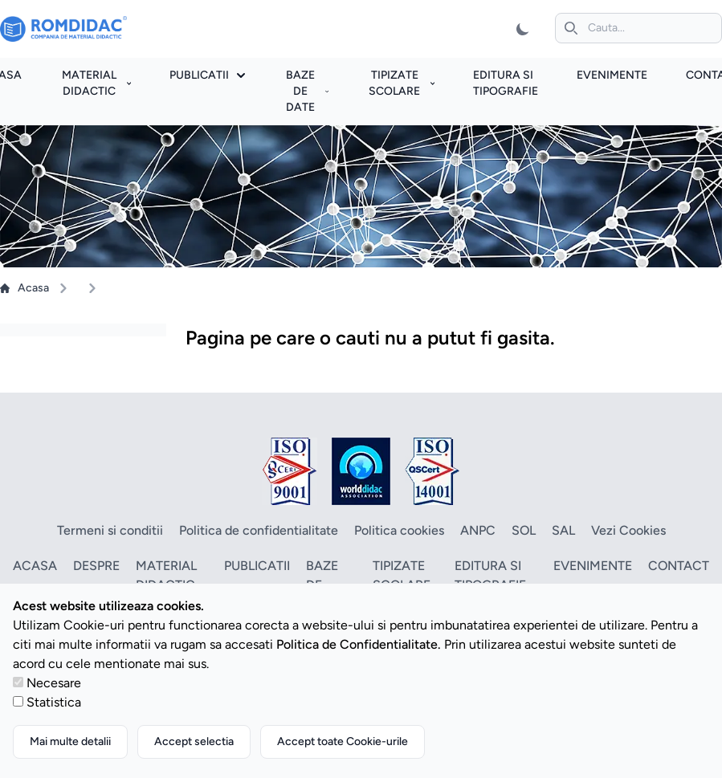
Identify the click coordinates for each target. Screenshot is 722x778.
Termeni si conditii (110, 530)
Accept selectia (194, 741)
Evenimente (612, 75)
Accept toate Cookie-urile (342, 741)
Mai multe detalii (70, 741)
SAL (563, 530)
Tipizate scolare (401, 83)
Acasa (24, 288)
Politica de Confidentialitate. (358, 644)
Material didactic (96, 83)
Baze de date (307, 91)
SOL (524, 530)
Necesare (54, 682)
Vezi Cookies (628, 530)
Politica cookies (399, 530)
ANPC (478, 530)
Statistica (54, 702)
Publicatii (207, 75)
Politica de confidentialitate (258, 530)
